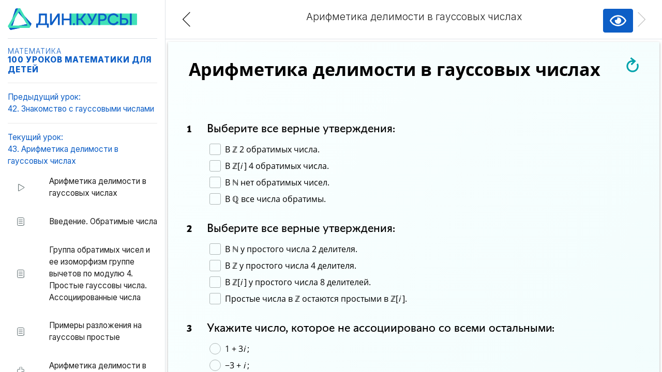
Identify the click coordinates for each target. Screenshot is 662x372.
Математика (35, 51)
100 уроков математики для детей (80, 64)
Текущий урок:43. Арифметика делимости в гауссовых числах (63, 149)
